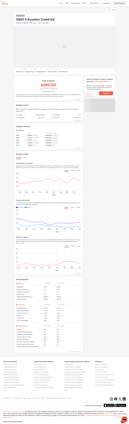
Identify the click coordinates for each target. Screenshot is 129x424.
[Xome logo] (5, 2)
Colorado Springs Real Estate (44, 388)
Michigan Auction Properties (73, 380)
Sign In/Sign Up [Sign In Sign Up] (119, 3)
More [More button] (5, 390)
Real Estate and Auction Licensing (14, 411)
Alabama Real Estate (10, 364)
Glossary (36, 398)
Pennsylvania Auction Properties (75, 372)
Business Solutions (101, 367)
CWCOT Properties (101, 377)
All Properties (68, 364)
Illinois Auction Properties (72, 382)
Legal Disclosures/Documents (56, 398)
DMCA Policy (7, 417)
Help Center (27, 398)
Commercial (99, 370)
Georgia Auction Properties (73, 375)
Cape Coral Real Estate (42, 380)
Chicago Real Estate (41, 385)
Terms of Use (108, 413)
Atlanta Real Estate (40, 364)
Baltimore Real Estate (41, 372)
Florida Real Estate (9, 388)
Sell (67, 3)
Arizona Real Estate (9, 370)
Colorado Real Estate (10, 377)
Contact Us (106, 3)
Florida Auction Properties (73, 385)
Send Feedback (99, 107)
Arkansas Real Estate (10, 372)
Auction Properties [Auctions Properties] (101, 364)
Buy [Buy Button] (60, 3)
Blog (42, 398)
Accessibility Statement (93, 415)
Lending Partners (100, 372)
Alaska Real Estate (9, 367)
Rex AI (70, 398)
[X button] (120, 399)
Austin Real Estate (40, 370)
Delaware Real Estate (10, 382)
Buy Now (106, 93)
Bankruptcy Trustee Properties (105, 380)
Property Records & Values (104, 375)
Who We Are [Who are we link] (7, 398)
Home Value (75, 3)
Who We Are (94, 3)
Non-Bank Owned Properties (104, 385)
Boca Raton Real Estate (42, 375)
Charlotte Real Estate (41, 382)
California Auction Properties (74, 370)
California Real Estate (10, 375)
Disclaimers (49, 96)
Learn (84, 3)
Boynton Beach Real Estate (43, 377)
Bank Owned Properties (103, 382)
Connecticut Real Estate (11, 380)
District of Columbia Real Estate (13, 385)
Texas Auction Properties (72, 367)
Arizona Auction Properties (73, 377)
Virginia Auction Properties (73, 388)
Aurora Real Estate (40, 367)
